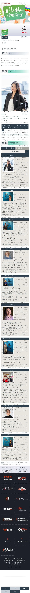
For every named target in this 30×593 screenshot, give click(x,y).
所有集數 (4, 37)
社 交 (23, 467)
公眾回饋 (23, 471)
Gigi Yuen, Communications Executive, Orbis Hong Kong (15, 117)
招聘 (15, 558)
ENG (20, 3)
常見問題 (20, 560)
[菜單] (28, 3)
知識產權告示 (9, 560)
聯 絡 (9, 471)
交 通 (9, 467)
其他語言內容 (14, 564)
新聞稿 (7, 558)
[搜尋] (24, 3)
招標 (21, 558)
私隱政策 (7, 562)
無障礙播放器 (19, 562)
